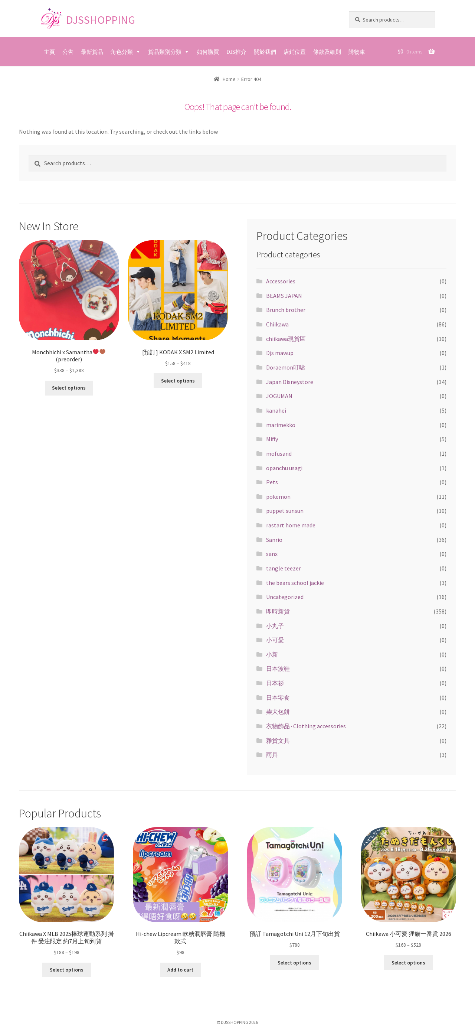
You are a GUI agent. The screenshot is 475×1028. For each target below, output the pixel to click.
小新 (272, 654)
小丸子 (275, 626)
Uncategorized (285, 597)
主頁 (49, 51)
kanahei (276, 410)
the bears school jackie (295, 582)
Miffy (272, 439)
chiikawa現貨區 (286, 338)
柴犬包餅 (278, 711)
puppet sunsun (285, 510)
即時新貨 (278, 611)
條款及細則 (327, 51)
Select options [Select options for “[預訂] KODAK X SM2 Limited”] (178, 380)
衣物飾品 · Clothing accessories (306, 726)
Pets (272, 482)
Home (229, 79)
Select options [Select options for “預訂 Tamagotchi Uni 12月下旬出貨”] (294, 962)
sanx (272, 553)
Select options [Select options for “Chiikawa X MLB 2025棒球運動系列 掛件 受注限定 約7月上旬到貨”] (66, 969)
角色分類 (122, 51)
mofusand (279, 453)
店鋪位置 (295, 51)
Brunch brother (285, 309)
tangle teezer (283, 568)
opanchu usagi (284, 468)
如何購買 (208, 51)
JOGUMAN (279, 396)
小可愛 (275, 640)
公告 (67, 51)
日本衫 (275, 683)
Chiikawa (277, 324)
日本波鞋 (278, 668)
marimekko (280, 425)
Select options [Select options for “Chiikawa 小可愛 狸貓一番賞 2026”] (408, 962)
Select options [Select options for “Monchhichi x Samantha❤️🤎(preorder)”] (69, 387)
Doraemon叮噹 (285, 367)
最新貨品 (92, 51)
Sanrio (274, 539)
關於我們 (265, 51)
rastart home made (290, 525)
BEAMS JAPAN (284, 295)
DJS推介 (236, 51)
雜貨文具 (278, 740)
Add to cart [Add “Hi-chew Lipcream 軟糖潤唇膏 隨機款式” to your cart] (180, 969)
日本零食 (278, 697)
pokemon (278, 496)
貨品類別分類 (164, 51)
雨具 (272, 754)
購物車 (356, 51)
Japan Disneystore (289, 382)
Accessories (280, 281)
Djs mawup (280, 353)
